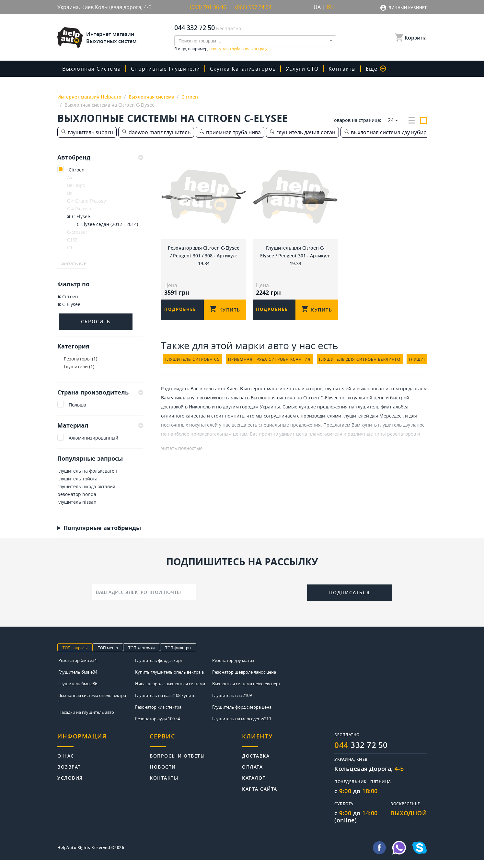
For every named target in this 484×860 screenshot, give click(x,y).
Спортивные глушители (165, 68)
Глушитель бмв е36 (77, 684)
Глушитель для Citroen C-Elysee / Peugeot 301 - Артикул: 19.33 (295, 255)
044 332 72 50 (194, 27)
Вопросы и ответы (177, 755)
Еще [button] (376, 68)
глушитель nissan (77, 502)
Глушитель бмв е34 (77, 672)
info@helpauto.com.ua (343, 847)
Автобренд (100, 157)
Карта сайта (259, 788)
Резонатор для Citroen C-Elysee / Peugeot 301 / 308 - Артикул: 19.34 (203, 255)
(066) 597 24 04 (253, 7)
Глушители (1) (79, 366)
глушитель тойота (77, 479)
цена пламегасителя (319, 434)
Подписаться (349, 592)
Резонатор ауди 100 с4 (157, 719)
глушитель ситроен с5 (192, 359)
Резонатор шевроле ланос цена (244, 672)
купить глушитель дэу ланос (393, 425)
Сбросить (95, 321)
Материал (100, 425)
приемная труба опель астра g (238, 48)
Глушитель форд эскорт (159, 660)
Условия (70, 777)
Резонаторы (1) (80, 359)
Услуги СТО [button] (302, 68)
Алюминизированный (93, 438)
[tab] (100, 157)
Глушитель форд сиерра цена (241, 707)
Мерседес (390, 416)
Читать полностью (182, 448)
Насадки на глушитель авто (86, 712)
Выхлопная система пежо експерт (246, 684)
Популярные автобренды (102, 528)
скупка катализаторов (243, 68)
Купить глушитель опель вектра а (169, 672)
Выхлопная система (91, 68)
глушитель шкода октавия (86, 486)
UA (317, 7)
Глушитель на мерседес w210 (241, 719)
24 (391, 120)
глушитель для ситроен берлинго (359, 359)
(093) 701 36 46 (208, 7)
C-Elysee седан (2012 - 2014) (107, 224)
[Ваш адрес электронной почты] (144, 592)
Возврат (69, 766)
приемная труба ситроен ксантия (269, 359)
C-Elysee (78, 216)
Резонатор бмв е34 (77, 660)
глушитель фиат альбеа (382, 407)
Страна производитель (100, 392)
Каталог (254, 777)
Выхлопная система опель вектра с (92, 697)
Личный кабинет (407, 7)
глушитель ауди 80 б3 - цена (277, 443)
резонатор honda (76, 494)
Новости (163, 766)
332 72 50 (361, 745)
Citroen (77, 170)
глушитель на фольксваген (87, 471)
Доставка (256, 755)
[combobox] (255, 40)
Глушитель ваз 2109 (232, 695)
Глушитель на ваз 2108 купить (165, 695)
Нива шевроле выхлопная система (170, 684)
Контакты (342, 68)
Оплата (252, 766)
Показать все (71, 263)
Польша (77, 405)
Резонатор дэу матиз (233, 660)
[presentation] (251, 591)
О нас (65, 755)
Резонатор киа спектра (158, 707)
